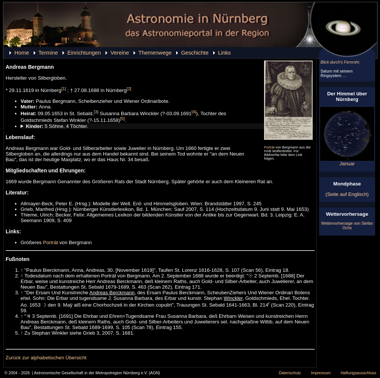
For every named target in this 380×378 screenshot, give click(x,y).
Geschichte (194, 53)
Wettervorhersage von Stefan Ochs (347, 225)
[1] (63, 88)
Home (21, 53)
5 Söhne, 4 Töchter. (57, 126)
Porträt (269, 147)
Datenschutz (290, 373)
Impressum (321, 373)
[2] (129, 88)
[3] (96, 112)
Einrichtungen (84, 53)
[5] (122, 118)
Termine (48, 53)
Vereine (119, 53)
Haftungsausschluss (358, 373)
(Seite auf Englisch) (347, 194)
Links (224, 53)
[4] (193, 112)
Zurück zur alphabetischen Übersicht (46, 357)
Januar (347, 161)
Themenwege (155, 53)
